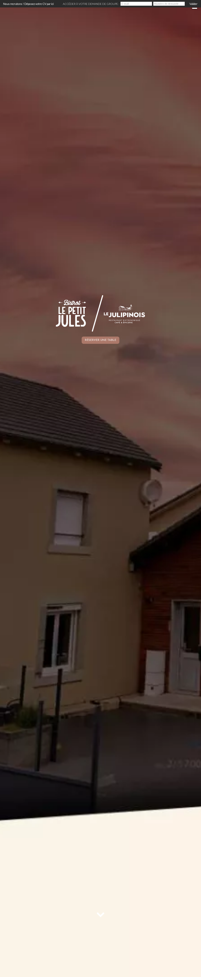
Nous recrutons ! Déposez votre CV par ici (28, 3)
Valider (193, 3)
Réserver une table (100, 340)
